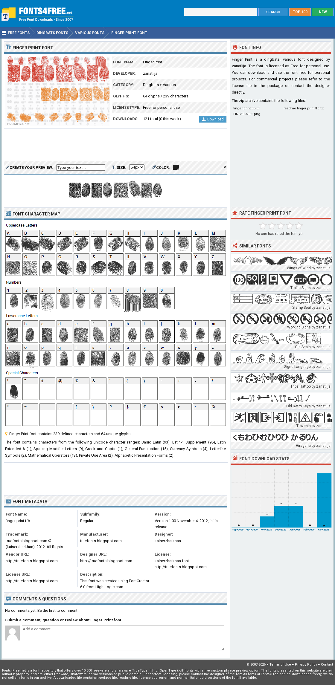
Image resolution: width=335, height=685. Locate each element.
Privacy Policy (306, 664)
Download (213, 119)
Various (169, 84)
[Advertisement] (115, 145)
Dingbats (151, 84)
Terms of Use (280, 664)
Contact (327, 664)
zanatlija (150, 73)
